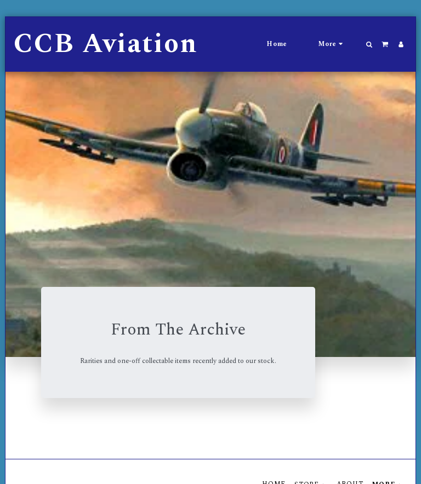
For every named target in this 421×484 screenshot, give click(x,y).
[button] (369, 44)
